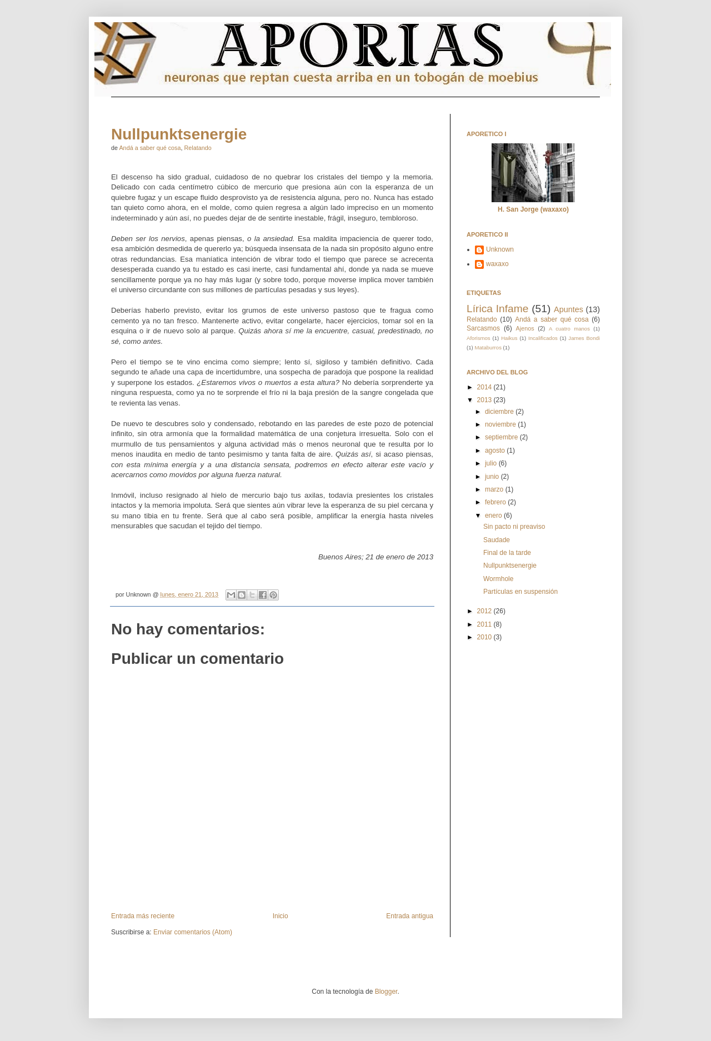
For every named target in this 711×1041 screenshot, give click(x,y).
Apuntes (568, 309)
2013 (485, 400)
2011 (485, 624)
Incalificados (543, 338)
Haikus (509, 338)
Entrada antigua (409, 916)
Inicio (280, 916)
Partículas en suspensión (520, 591)
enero (494, 515)
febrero (496, 502)
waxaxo (497, 264)
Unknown (500, 249)
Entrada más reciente (142, 916)
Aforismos (478, 338)
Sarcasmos (483, 328)
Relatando (197, 147)
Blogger (386, 991)
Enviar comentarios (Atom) (192, 932)
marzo (495, 489)
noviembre (501, 424)
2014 (485, 387)
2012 (485, 611)
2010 (485, 637)
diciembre (500, 412)
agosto (496, 450)
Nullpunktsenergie (179, 134)
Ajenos (525, 328)
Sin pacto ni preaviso (514, 526)
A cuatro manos (569, 329)
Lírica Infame (497, 308)
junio (493, 477)
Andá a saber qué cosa (150, 147)
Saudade (496, 540)
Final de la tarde (507, 553)
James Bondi (584, 338)
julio (492, 463)
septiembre (502, 437)
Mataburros (488, 347)
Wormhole (498, 579)
